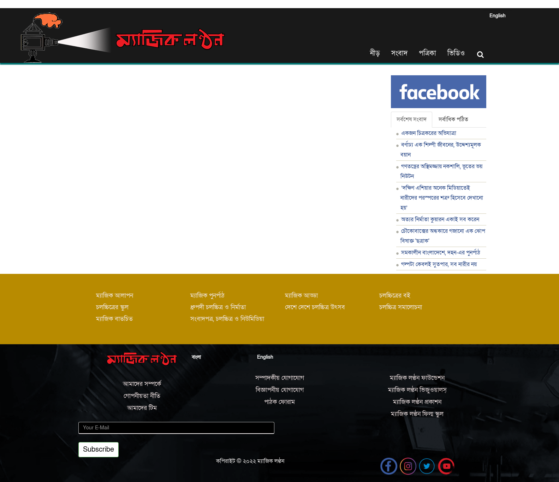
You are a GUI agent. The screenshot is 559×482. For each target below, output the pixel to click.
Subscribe (98, 449)
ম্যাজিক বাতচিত (114, 319)
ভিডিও (456, 53)
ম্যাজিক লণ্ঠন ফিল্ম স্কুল (417, 414)
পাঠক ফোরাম (279, 402)
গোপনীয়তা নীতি (142, 396)
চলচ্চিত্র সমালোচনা (400, 307)
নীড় (375, 53)
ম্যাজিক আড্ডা (301, 296)
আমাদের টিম (142, 408)
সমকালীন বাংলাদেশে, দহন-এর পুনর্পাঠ (440, 253)
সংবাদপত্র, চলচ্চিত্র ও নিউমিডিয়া (227, 319)
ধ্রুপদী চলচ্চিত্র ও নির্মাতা (218, 307)
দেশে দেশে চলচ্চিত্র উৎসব (315, 307)
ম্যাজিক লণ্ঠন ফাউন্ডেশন (417, 378)
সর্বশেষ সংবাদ (412, 119)
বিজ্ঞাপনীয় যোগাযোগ (280, 390)
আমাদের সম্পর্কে (142, 384)
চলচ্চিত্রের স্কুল (112, 307)
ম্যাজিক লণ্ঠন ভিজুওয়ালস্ (417, 390)
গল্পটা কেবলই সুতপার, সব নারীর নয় (439, 264)
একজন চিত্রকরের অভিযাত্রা (428, 133)
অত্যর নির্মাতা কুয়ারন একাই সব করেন (440, 219)
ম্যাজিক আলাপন (114, 296)
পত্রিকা (427, 53)
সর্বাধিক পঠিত (453, 119)
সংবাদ (399, 53)
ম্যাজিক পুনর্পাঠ (207, 296)
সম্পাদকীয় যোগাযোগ (279, 378)
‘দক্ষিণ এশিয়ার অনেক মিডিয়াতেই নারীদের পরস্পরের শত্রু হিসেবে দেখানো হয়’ (441, 198)
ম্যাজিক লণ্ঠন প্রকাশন (417, 402)
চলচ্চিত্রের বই (394, 296)
